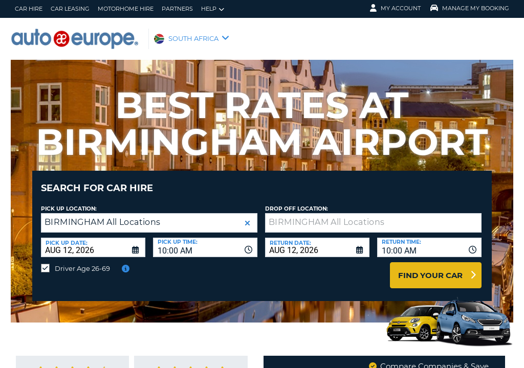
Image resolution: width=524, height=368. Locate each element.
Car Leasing (70, 8)
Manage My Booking (469, 8)
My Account (395, 8)
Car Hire (28, 8)
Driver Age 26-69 (82, 261)
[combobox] (205, 239)
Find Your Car (430, 267)
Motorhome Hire (126, 8)
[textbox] (373, 215)
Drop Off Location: (296, 201)
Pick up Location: (69, 201)
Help (212, 9)
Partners (177, 8)
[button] (247, 215)
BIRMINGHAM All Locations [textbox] (103, 214)
